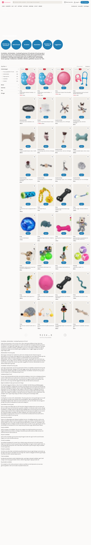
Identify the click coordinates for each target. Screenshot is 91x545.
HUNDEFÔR (8, 6)
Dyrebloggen (86, 6)
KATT (16, 6)
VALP (13, 6)
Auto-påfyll (80, 6)
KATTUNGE (25, 6)
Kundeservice (74, 6)
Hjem (3, 10)
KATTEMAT (20, 6)
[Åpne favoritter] (68, 2)
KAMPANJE (31, 6)
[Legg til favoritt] (34, 69)
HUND (3, 6)
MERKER (40, 6)
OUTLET (36, 6)
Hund (6, 10)
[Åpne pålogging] (76, 2)
